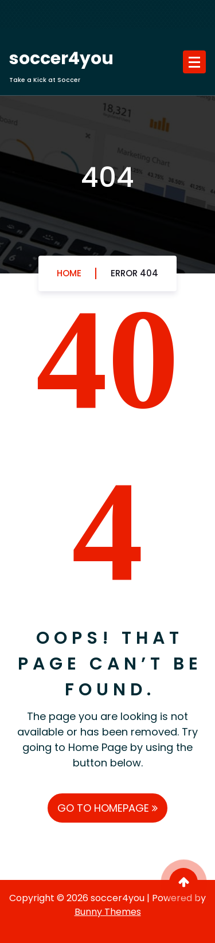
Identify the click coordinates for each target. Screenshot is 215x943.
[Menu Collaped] (194, 61)
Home (69, 273)
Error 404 (134, 273)
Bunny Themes (108, 911)
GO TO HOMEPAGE (107, 808)
